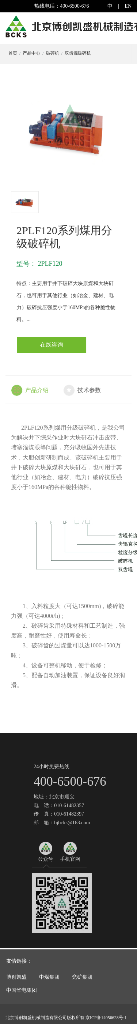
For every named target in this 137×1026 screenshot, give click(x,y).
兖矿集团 (82, 979)
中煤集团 (49, 979)
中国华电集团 (21, 993)
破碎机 (52, 53)
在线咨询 (52, 345)
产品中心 (31, 53)
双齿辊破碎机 (77, 53)
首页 (12, 53)
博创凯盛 (16, 979)
